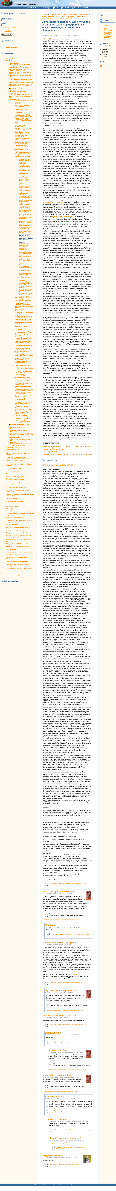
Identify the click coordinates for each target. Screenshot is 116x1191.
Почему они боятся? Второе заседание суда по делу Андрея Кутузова (26, 192)
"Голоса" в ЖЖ (108, 31)
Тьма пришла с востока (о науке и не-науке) (22, 419)
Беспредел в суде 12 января (23, 377)
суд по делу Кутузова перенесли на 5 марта (25, 282)
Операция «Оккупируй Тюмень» (15, 517)
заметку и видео (73, 974)
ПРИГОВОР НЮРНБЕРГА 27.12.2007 (16, 530)
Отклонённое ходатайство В (59, 465)
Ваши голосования (11, 47)
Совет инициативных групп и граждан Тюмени (19, 552)
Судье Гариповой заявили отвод (24, 244)
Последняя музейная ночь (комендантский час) (19, 527)
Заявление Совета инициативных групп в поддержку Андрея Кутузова (23, 303)
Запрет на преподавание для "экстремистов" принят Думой (19, 444)
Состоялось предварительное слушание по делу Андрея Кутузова (24, 165)
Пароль (4, 23)
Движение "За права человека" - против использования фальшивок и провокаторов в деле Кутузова (24, 321)
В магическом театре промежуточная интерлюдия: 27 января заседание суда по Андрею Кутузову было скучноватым (26, 221)
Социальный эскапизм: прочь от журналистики (19, 568)
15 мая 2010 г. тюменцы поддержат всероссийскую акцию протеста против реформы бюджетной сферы (17, 459)
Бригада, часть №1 (20, 379)
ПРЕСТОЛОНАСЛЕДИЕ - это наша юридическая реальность (19, 70)
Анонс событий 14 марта (22, 376)
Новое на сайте (10, 46)
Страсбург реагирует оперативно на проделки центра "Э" (20, 73)
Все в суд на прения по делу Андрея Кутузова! (23, 392)
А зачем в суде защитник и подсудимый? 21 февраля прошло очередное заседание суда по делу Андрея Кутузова (25, 251)
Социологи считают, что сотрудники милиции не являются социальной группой (24, 367)
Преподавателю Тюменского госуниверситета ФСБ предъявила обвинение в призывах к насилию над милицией (23, 145)
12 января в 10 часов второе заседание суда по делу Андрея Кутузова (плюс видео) (25, 187)
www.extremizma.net (16, 78)
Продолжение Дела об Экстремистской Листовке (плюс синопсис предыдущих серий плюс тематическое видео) (23, 152)
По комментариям (69, 8)
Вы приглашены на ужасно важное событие (22, 157)
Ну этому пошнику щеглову (61, 990)
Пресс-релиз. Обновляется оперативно (21, 82)
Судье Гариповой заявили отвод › (83, 447)
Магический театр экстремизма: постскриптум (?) (24, 398)
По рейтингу (83, 8)
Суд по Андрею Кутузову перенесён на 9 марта (25, 286)
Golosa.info (20, 2)
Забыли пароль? (8, 31)
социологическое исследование (62, 216)
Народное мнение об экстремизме (20, 67)
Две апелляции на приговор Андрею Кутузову (23, 395)
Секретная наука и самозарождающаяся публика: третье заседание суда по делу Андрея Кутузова (25, 207)
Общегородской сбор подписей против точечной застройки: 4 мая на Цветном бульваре (20, 514)
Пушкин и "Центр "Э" (16, 88)
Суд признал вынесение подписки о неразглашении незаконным (22, 111)
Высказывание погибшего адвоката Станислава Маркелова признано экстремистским (22, 134)
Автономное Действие (107, 37)
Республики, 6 (53, 1032)
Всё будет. (51, 925)
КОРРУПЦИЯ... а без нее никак (14, 501)
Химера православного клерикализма (17, 561)
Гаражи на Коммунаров (12, 485)
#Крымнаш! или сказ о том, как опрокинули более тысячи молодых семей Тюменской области (18, 453)
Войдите (58, 454)
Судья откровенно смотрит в (59, 942)
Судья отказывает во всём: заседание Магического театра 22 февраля (25, 267)
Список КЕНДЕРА (20, 344)
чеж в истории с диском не (58, 891)
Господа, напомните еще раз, (59, 1015)
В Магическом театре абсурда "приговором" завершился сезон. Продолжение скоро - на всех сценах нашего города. (25, 260)
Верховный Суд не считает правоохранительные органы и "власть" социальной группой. (24, 389)
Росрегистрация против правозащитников (18, 546)
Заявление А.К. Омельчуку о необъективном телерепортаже (24, 331)
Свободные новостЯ (21, 415)
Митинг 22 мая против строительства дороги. (19, 511)
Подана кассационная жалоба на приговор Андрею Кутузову (23, 408)
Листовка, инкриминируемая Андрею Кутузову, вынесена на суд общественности (24, 130)
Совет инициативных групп (108, 27)
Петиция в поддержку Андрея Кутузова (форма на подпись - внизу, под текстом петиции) (23, 299)
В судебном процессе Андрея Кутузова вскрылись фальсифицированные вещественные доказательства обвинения (26, 238)
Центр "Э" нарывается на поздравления (22, 96)
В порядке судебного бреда (23, 386)
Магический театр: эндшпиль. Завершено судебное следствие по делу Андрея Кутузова (25, 273)
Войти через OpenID (9, 27)
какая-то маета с (57, 1119)
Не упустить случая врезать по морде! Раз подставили (24, 325)
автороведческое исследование (53, 202)
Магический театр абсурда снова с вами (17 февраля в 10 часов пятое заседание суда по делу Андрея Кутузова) (25, 229)
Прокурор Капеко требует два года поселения (24, 279)
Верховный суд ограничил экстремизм (21, 433)
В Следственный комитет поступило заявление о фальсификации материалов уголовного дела (23, 382)
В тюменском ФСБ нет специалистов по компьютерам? (21, 125)
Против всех (47, 38)
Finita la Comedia (19, 374)
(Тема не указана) (55, 1096)
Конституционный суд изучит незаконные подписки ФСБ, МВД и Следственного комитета (24, 115)
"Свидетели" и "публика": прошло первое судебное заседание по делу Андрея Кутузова (24, 177)
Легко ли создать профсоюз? (14, 504)
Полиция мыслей (15, 437)
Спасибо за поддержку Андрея (23, 417)
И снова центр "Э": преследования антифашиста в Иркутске (20, 65)
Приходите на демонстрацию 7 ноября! (17, 533)
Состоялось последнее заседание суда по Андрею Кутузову (26, 295)
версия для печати (49, 454)
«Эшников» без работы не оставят (20, 439)
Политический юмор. (12, 524)
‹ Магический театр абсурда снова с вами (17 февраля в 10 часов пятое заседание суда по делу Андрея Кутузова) (53, 448)
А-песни (106, 29)
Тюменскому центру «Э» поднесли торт (21, 94)
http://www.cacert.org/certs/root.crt (61, 1143)
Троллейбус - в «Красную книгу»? (15, 554)
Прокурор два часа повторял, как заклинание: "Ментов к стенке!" (25, 213)
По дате (57, 8)
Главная (45, 14)
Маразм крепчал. (52, 1155)
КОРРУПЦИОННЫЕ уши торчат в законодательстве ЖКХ (15, 448)
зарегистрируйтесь (69, 454)
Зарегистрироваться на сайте (11, 30)
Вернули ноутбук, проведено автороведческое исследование (23, 139)
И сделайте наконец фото (57, 1075)
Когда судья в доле (11, 498)
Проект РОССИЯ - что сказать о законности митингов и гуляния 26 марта (18, 536)
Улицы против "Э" (15, 90)
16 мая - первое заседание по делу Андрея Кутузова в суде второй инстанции (23, 371)
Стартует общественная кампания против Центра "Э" (70, 14)
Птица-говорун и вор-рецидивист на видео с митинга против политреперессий (24, 316)
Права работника (109, 35)
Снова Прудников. (11, 549)
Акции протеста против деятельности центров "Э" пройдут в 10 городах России (21, 86)
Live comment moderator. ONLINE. (15, 468)
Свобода (17, 103)
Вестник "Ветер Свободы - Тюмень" (16, 482)
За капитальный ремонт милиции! (16, 487)
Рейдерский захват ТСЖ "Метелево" (16, 544)
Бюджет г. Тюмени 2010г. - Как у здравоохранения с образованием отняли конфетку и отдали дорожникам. (18, 478)
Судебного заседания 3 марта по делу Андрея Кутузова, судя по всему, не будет (24, 312)
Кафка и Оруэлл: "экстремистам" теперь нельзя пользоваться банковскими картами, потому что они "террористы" (24, 357)
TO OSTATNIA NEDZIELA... (13, 471)
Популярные (47, 8)
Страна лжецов (19, 309)
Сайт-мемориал (34, 8)
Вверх (67, 446)
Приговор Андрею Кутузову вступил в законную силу (23, 411)
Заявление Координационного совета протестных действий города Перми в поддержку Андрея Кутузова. (23, 347)
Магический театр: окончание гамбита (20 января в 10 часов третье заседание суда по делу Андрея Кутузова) (25, 200)
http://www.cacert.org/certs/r (66, 1138)
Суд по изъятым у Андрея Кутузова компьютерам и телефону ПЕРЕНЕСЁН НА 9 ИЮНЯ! (23, 120)
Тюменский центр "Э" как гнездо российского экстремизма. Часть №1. (22, 363)
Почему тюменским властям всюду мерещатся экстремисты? (23, 107)
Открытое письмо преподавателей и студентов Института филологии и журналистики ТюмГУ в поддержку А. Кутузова (23, 403)
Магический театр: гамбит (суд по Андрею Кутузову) (26, 161)
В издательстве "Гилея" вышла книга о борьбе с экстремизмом (21, 435)
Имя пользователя (7, 18)
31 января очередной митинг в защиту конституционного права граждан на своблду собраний (19, 464)
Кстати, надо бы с (58, 1050)
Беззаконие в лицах (11, 474)
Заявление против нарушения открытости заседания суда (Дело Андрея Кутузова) (23, 341)
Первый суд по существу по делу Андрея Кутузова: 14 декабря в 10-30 (25, 171)
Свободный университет (107, 33)
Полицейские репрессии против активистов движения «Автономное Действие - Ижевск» (20, 426)
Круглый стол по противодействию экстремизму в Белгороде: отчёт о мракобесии (20, 430)
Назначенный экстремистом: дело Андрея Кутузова (61, 16)
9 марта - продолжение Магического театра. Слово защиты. (25, 290)
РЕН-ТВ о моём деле (21, 414)
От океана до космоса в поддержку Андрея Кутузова (23, 337)
